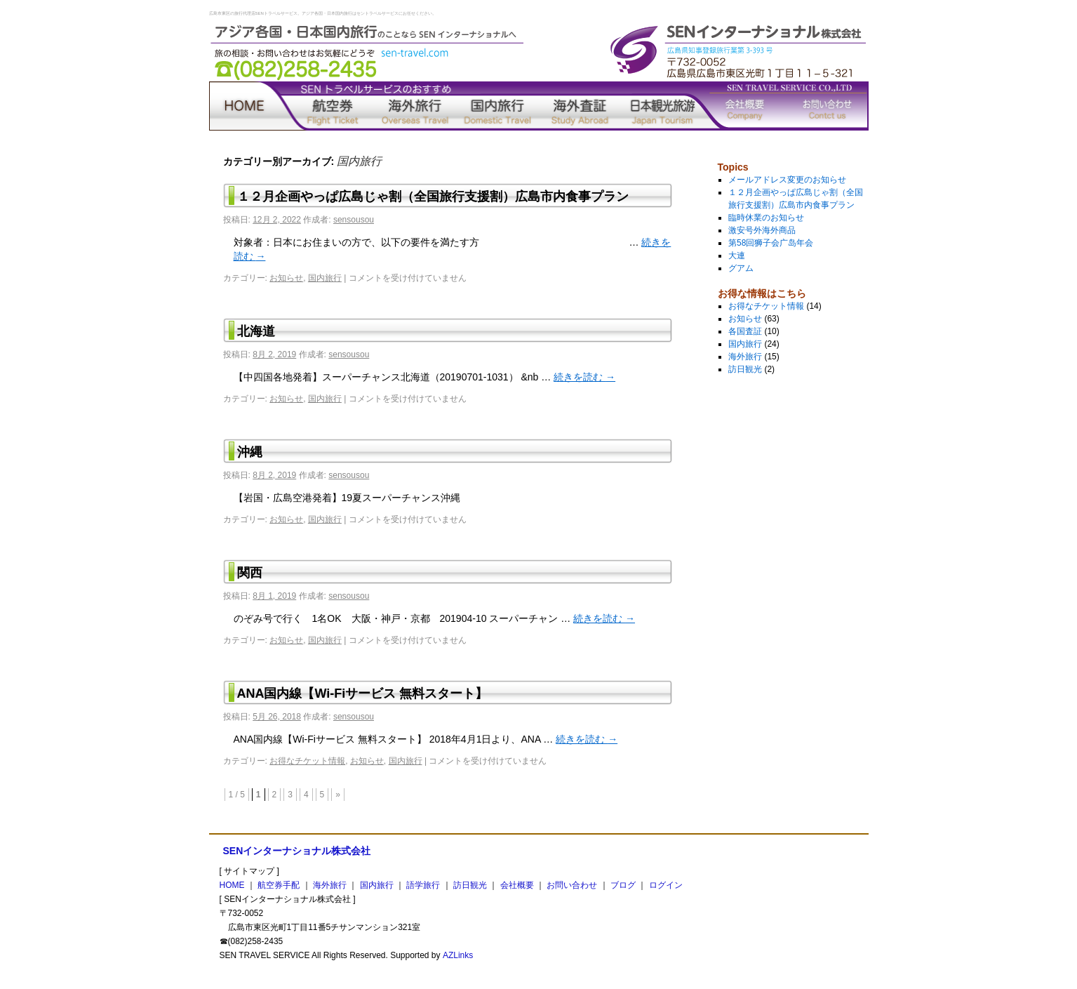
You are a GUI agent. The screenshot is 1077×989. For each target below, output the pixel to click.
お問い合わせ (827, 106)
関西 (249, 573)
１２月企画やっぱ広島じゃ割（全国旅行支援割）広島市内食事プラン (433, 197)
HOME (232, 885)
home (250, 106)
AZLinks (458, 955)
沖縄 (249, 452)
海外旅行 (415, 106)
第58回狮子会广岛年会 (770, 243)
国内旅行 (497, 106)
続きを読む (584, 377)
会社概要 (745, 106)
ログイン (666, 885)
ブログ (623, 885)
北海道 (256, 331)
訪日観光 (662, 106)
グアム (741, 268)
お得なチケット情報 (307, 761)
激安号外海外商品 (762, 230)
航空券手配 (332, 106)
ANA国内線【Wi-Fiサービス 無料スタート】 (362, 693)
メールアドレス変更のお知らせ (787, 180)
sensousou (353, 220)
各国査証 (745, 331)
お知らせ (286, 278)
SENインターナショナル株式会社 (297, 850)
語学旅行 (580, 106)
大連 (736, 255)
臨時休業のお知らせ (766, 218)
